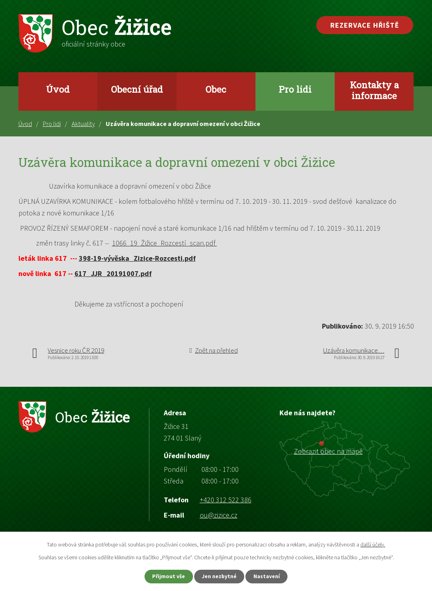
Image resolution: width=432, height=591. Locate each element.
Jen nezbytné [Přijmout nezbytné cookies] (219, 576)
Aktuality (83, 124)
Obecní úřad (137, 89)
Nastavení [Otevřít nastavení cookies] (268, 576)
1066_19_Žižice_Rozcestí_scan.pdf (164, 243)
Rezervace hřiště (364, 25)
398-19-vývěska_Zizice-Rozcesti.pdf (137, 258)
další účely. (372, 544)
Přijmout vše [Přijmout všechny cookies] (167, 576)
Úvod (58, 89)
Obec (215, 89)
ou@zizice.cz (218, 515)
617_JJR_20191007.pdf (113, 273)
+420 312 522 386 (225, 499)
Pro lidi (295, 89)
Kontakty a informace (374, 90)
